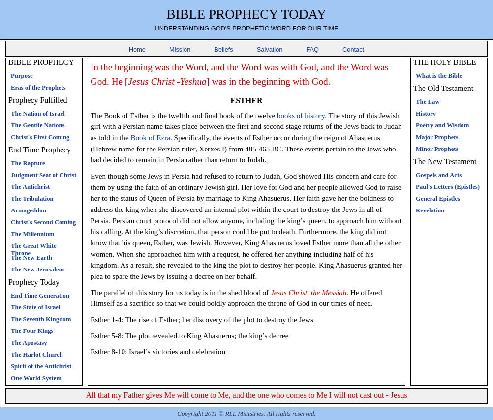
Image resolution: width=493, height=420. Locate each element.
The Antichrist (30, 186)
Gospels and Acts (439, 175)
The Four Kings (32, 331)
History (426, 113)
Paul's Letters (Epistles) (448, 186)
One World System (36, 378)
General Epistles (438, 198)
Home (137, 49)
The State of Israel (36, 307)
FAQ (312, 49)
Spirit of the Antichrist (41, 366)
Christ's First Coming (40, 137)
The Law (428, 101)
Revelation (430, 210)
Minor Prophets (437, 149)
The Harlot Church (37, 354)
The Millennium (33, 234)
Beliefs (223, 49)
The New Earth (31, 257)
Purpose (22, 75)
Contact (353, 49)
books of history (301, 116)
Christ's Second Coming (43, 222)
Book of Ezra (150, 138)
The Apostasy (29, 342)
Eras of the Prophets (38, 87)
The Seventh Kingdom (41, 319)
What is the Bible (439, 75)
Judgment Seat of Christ (43, 175)
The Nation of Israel (38, 113)
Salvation (270, 49)
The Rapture (28, 163)
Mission (179, 49)
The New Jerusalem (37, 269)
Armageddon (28, 210)
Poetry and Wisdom (442, 125)
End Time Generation (40, 295)
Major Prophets (437, 137)
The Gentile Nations (38, 125)
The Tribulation (32, 198)
